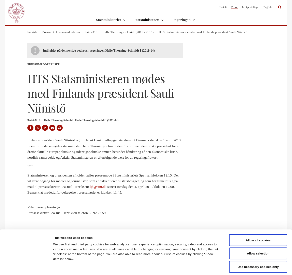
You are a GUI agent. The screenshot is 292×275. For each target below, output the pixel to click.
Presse (234, 7)
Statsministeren (146, 19)
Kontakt (223, 7)
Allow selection (258, 235)
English (267, 7)
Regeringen (182, 19)
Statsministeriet (108, 19)
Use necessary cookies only (258, 248)
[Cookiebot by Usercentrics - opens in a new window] (26, 267)
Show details (212, 267)
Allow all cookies (258, 221)
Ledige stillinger (251, 7)
